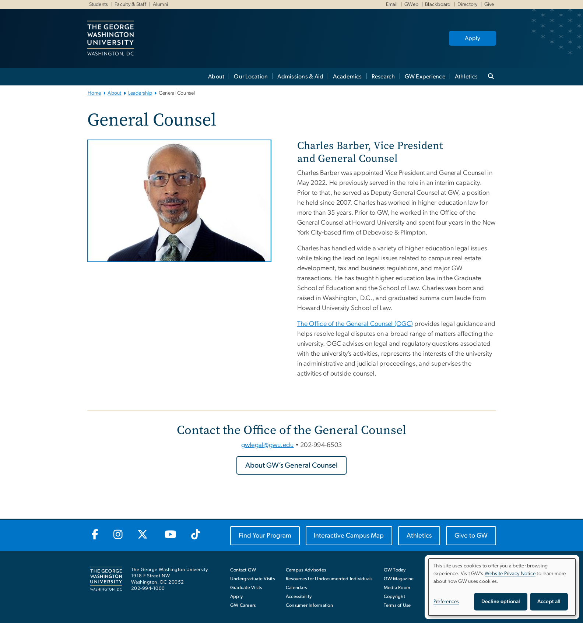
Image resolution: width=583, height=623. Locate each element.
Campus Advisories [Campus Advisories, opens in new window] (306, 570)
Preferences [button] (446, 601)
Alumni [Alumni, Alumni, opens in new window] (160, 4)
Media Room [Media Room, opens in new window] (397, 587)
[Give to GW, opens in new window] (471, 535)
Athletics (466, 77)
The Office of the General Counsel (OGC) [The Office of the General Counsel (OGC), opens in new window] (355, 324)
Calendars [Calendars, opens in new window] (296, 587)
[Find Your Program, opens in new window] (265, 535)
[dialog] (502, 587)
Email (392, 4)
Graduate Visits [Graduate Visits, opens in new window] (246, 587)
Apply (472, 38)
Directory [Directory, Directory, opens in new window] (467, 4)
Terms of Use (397, 605)
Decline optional (500, 601)
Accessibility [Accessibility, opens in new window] (299, 596)
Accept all (549, 601)
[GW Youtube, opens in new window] (170, 535)
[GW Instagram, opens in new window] (118, 535)
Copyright (394, 596)
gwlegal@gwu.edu (267, 445)
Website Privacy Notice (510, 573)
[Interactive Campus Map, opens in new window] (349, 535)
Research (383, 77)
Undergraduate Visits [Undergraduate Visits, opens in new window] (252, 579)
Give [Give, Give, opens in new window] (488, 4)
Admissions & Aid (300, 77)
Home (94, 93)
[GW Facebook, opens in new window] (95, 535)
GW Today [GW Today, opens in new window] (395, 570)
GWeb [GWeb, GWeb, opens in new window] (410, 4)
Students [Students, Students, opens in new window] (98, 4)
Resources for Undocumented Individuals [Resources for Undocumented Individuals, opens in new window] (329, 579)
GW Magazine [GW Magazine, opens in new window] (399, 579)
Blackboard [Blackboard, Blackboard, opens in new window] (437, 4)
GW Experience (425, 77)
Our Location (251, 77)
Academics (347, 77)
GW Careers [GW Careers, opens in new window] (243, 605)
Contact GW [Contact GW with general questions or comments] (243, 570)
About (216, 77)
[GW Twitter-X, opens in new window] (143, 535)
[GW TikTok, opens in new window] (195, 535)
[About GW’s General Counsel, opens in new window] (291, 465)
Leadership (140, 93)
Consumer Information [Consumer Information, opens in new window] (309, 605)
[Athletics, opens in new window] (419, 535)
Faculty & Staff (129, 4)
